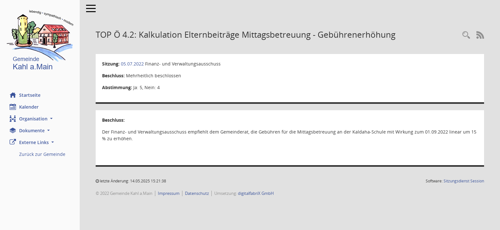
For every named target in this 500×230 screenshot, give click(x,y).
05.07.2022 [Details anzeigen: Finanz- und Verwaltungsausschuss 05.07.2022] (132, 64)
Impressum (169, 193)
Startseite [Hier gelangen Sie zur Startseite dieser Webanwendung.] (25, 95)
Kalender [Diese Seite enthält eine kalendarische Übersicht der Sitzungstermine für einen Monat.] (24, 106)
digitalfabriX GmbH (256, 193)
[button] (40, 119)
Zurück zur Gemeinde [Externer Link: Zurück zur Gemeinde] (42, 154)
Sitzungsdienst (464, 181)
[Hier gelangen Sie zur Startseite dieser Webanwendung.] (40, 41)
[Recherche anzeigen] (466, 35)
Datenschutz (197, 193)
